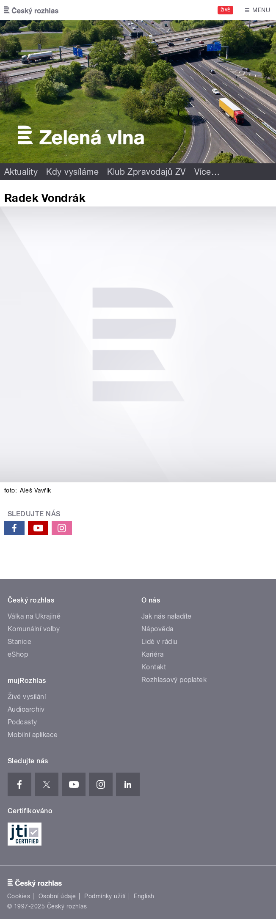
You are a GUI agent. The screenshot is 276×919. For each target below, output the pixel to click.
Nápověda (157, 629)
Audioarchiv (26, 709)
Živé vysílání (27, 697)
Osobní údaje (57, 896)
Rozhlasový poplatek (174, 680)
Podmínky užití (105, 896)
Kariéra (152, 654)
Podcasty (22, 722)
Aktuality (21, 172)
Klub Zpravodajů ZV (146, 172)
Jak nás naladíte (166, 616)
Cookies (18, 896)
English (144, 896)
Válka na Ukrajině (34, 616)
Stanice (19, 642)
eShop (18, 654)
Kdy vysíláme (72, 172)
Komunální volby (34, 629)
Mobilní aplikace (33, 735)
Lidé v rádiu (159, 642)
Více (207, 172)
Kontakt (153, 667)
